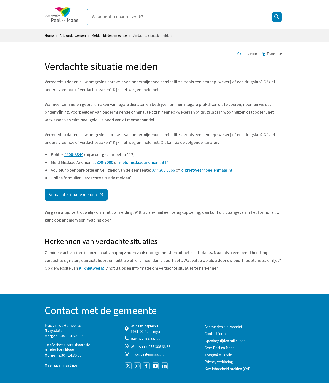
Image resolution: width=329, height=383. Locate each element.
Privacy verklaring (219, 362)
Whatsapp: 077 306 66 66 (150, 346)
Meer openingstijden (62, 365)
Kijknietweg (92, 268)
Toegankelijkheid (218, 355)
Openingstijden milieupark (226, 341)
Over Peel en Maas (219, 348)
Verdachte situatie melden (78, 196)
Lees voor (247, 53)
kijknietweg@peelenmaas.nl (206, 170)
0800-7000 (103, 162)
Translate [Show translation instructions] (272, 53)
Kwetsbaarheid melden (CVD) (228, 369)
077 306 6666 (163, 170)
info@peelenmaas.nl (147, 354)
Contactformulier (219, 333)
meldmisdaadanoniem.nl (144, 162)
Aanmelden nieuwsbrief (223, 327)
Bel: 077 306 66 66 (145, 339)
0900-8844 (73, 155)
